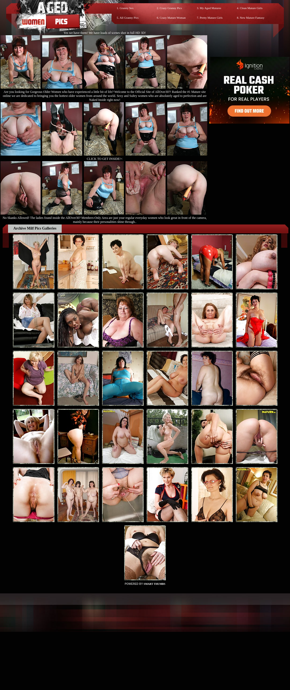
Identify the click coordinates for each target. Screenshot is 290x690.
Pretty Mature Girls (211, 17)
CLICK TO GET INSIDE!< (105, 159)
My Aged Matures (210, 8)
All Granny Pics (129, 17)
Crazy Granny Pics (171, 8)
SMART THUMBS (154, 583)
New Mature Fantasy (252, 17)
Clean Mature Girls (251, 8)
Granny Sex (127, 8)
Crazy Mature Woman (173, 17)
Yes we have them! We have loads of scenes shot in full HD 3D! (105, 33)
